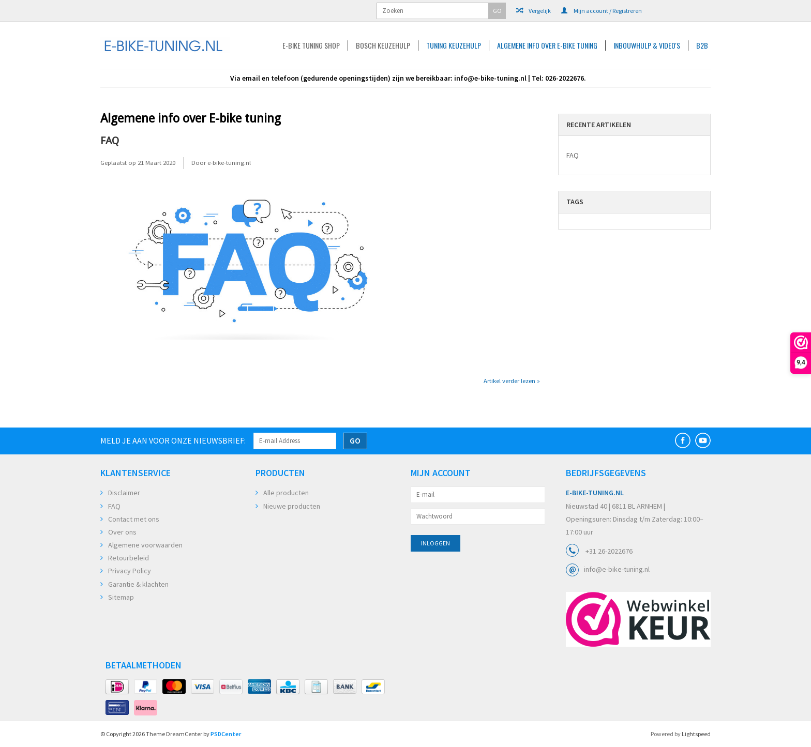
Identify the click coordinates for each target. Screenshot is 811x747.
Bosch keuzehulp (383, 45)
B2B (702, 45)
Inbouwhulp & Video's (646, 45)
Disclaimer (124, 492)
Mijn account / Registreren (601, 10)
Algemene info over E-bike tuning (547, 45)
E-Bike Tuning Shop (311, 45)
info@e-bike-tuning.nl (617, 569)
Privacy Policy (129, 570)
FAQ (109, 140)
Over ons (122, 532)
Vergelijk (533, 10)
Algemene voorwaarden (145, 545)
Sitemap (121, 597)
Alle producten (286, 492)
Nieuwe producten (291, 506)
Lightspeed (696, 734)
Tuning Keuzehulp (453, 45)
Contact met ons (133, 519)
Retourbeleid (128, 557)
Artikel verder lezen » (512, 381)
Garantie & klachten (138, 584)
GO (497, 10)
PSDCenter (226, 734)
